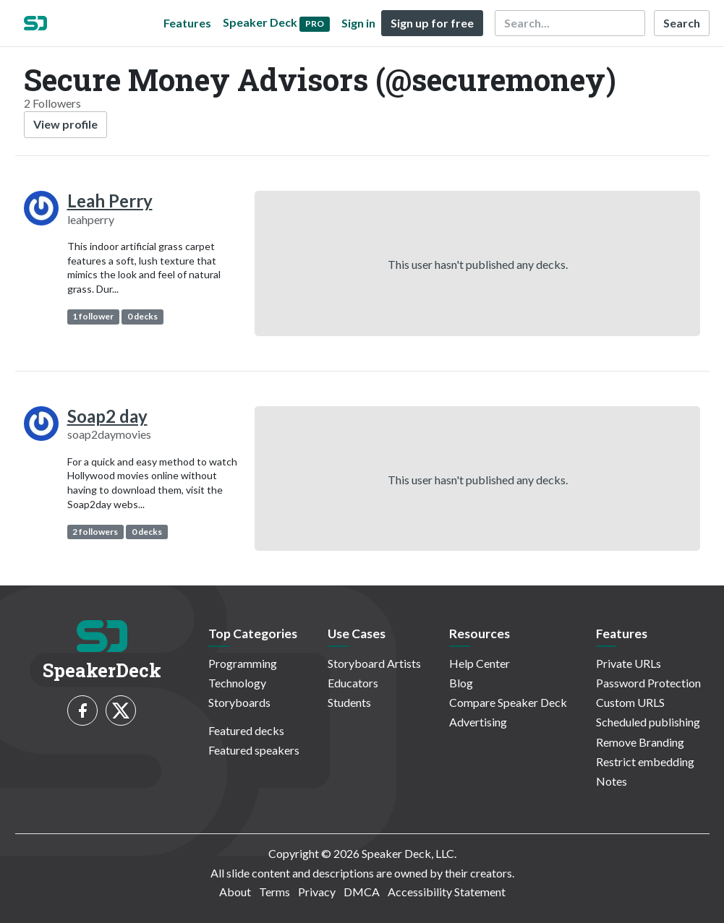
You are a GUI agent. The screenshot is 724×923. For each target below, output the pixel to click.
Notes (611, 781)
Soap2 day (107, 415)
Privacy (317, 891)
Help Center (479, 663)
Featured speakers (253, 750)
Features (187, 23)
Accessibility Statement (447, 891)
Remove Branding (640, 742)
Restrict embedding (645, 761)
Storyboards (239, 702)
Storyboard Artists (374, 663)
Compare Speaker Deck (508, 702)
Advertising (478, 722)
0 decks (142, 316)
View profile (65, 124)
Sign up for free (432, 23)
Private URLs (628, 663)
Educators (353, 683)
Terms (274, 891)
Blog (461, 683)
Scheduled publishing (648, 722)
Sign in (358, 23)
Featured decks (246, 730)
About (235, 891)
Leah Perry (110, 200)
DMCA (362, 891)
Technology (237, 683)
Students (349, 702)
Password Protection (648, 683)
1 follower (93, 316)
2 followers (95, 531)
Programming (242, 663)
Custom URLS (630, 702)
